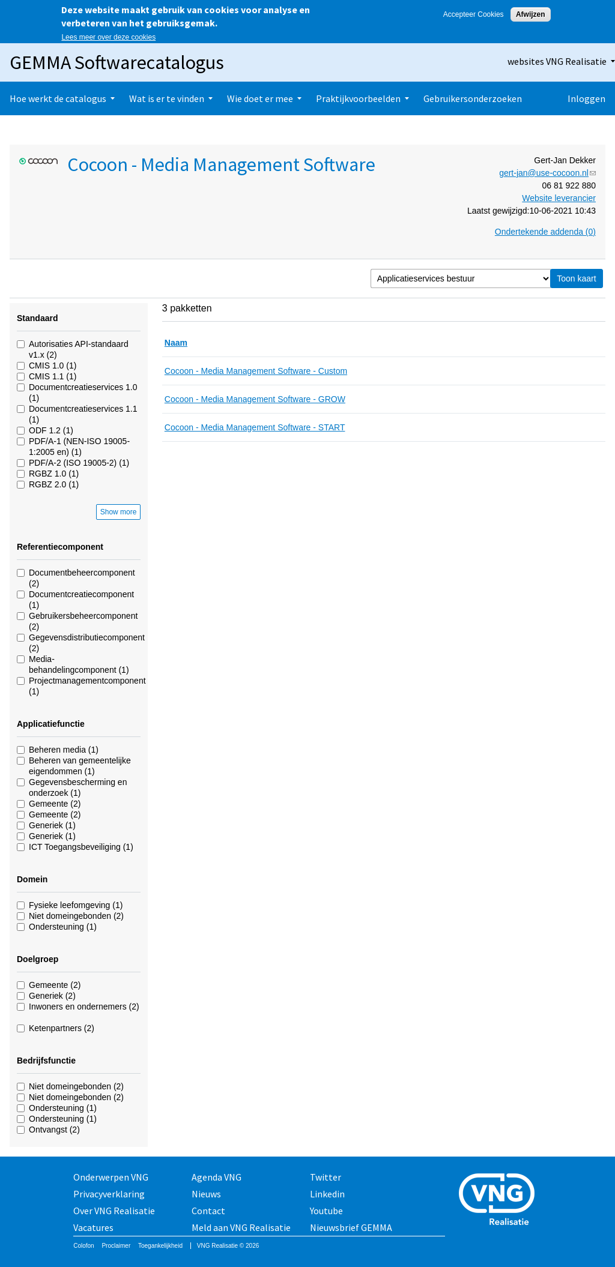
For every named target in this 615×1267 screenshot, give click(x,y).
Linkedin (327, 1194)
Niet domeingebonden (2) (76, 916)
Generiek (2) (52, 996)
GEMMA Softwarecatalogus (117, 62)
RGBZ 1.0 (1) (54, 473)
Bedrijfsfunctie (46, 1060)
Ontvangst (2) (54, 1129)
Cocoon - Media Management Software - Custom (256, 371)
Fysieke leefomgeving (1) (76, 905)
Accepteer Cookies (473, 14)
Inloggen (586, 98)
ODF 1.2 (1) (51, 430)
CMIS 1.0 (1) (52, 365)
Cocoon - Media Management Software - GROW (255, 399)
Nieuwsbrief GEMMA (351, 1227)
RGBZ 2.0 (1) (54, 484)
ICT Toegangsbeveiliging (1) (81, 847)
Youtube (326, 1211)
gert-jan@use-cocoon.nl (547, 173)
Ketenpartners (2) (61, 1028)
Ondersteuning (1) (63, 926)
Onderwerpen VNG (110, 1177)
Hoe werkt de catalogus (58, 98)
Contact (208, 1211)
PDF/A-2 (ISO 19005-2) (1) (79, 463)
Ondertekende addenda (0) (545, 231)
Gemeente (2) (54, 803)
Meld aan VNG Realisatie (241, 1227)
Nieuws (206, 1194)
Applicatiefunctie (51, 724)
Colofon (83, 1245)
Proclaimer (115, 1245)
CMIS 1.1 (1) (52, 376)
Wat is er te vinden (166, 98)
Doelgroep (37, 959)
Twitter (325, 1177)
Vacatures (93, 1227)
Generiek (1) (52, 825)
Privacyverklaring (109, 1194)
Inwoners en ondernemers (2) (84, 1006)
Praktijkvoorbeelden (358, 98)
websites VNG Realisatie (557, 61)
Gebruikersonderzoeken (472, 98)
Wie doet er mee (260, 98)
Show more (118, 512)
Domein (32, 879)
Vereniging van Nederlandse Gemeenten (500, 1200)
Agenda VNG (216, 1177)
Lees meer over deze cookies (108, 37)
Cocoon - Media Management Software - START (255, 427)
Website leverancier (559, 198)
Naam (176, 343)
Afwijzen (530, 14)
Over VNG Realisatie (114, 1211)
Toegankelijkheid (160, 1245)
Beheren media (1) (63, 749)
